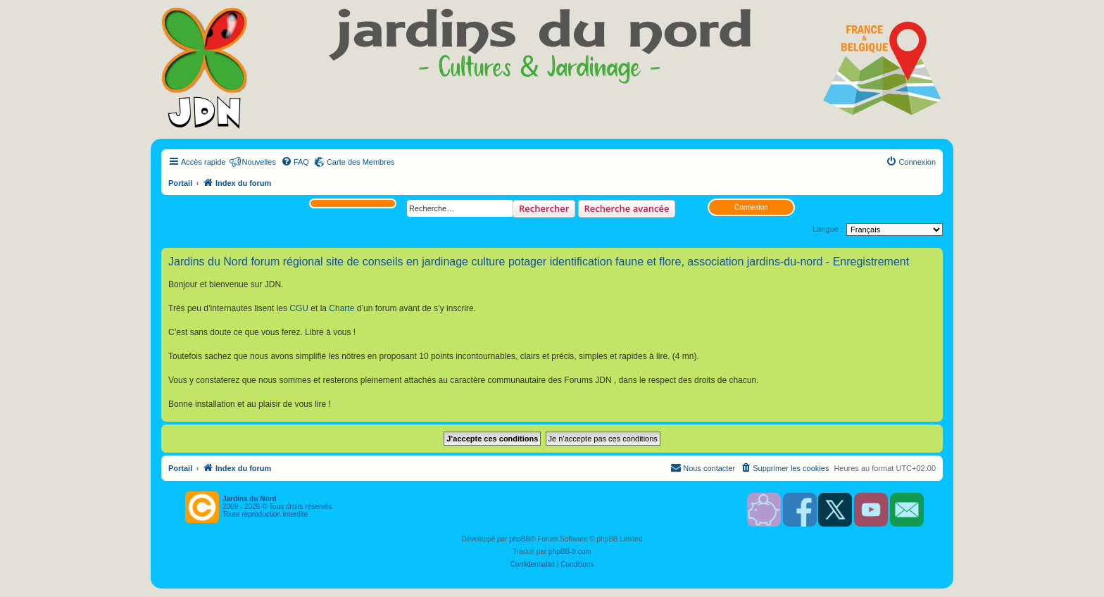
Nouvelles (259, 162)
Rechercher (544, 208)
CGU (298, 308)
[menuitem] (295, 161)
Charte (341, 308)
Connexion (751, 207)
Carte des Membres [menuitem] (361, 162)
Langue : (828, 229)
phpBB (519, 539)
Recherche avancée (627, 208)
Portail (180, 183)
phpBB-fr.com (569, 551)
